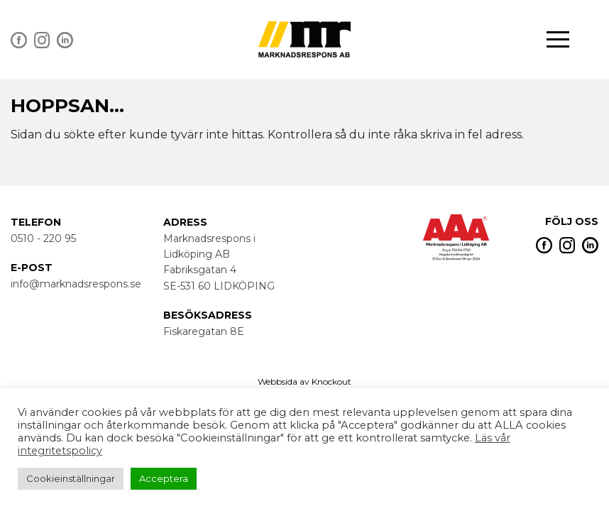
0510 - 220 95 (43, 238)
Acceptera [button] (163, 478)
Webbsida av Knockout (304, 381)
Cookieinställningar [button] (70, 478)
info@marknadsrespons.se (76, 284)
